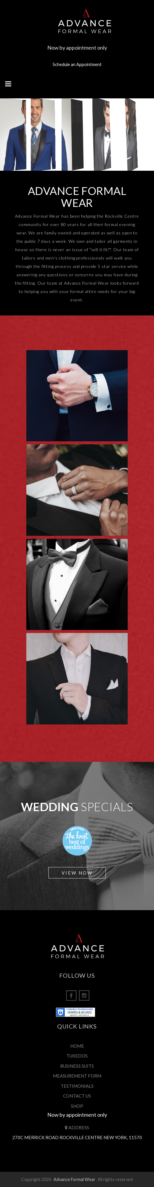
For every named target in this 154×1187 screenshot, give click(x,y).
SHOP (77, 1106)
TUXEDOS (77, 1055)
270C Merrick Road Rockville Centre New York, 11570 (77, 1137)
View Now (77, 872)
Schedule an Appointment (77, 64)
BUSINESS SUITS (77, 1066)
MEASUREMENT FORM (77, 1075)
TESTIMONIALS (77, 1086)
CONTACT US (77, 1095)
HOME (77, 1046)
